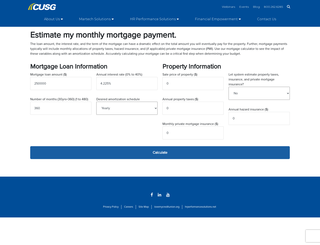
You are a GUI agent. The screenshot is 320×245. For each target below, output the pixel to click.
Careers (128, 206)
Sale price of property (179, 74)
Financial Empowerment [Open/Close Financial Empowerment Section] (216, 19)
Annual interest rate (119, 74)
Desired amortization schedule (118, 99)
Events (244, 7)
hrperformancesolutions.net (200, 206)
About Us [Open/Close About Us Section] (52, 19)
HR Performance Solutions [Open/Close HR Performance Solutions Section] (153, 19)
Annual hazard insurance (248, 109)
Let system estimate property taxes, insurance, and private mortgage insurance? (254, 79)
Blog (256, 7)
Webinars (228, 7)
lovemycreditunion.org (166, 206)
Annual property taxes (180, 99)
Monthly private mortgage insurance (190, 124)
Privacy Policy (111, 206)
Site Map (144, 206)
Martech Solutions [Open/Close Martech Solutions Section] (95, 19)
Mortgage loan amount (48, 74)
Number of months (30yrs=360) (59, 99)
